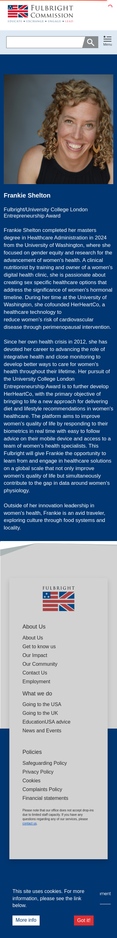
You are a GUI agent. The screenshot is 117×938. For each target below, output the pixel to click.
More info (26, 920)
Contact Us (34, 672)
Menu (107, 44)
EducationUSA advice (46, 722)
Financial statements (45, 798)
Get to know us (39, 646)
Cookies (31, 780)
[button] (107, 42)
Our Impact (34, 655)
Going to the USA (41, 704)
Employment (36, 681)
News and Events (41, 730)
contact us (29, 823)
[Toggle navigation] (107, 41)
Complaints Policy (42, 789)
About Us (32, 637)
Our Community (39, 664)
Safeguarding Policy (44, 763)
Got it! (83, 920)
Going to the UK (40, 713)
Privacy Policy (38, 772)
